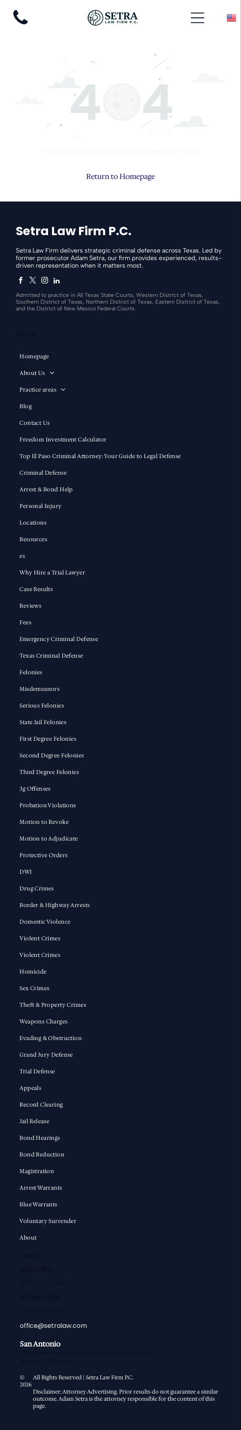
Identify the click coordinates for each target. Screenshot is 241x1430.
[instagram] (45, 281)
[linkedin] (57, 281)
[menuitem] (120, 356)
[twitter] (33, 281)
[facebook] (21, 281)
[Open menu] (197, 18)
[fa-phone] (20, 25)
